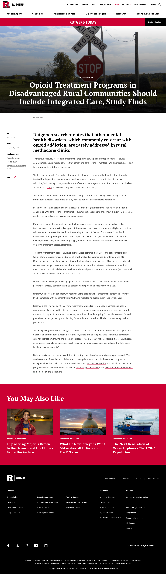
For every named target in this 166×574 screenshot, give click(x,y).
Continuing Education (15, 507)
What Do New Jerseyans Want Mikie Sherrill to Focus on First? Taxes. (82, 448)
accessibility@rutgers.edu (74, 563)
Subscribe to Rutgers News (141, 545)
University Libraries (107, 507)
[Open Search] (159, 4)
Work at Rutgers (72, 497)
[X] (17, 545)
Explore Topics (155, 22)
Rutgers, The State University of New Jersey (76, 568)
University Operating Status (137, 497)
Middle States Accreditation (110, 518)
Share (11, 177)
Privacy (129, 528)
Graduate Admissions (45, 497)
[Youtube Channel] (36, 545)
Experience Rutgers (96, 13)
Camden (94, 4)
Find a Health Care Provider (76, 502)
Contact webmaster (111, 568)
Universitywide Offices (45, 512)
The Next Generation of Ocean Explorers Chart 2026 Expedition (134, 448)
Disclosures (130, 523)
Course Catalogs (106, 502)
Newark (85, 4)
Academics (37, 13)
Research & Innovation (83, 77)
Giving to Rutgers (13, 512)
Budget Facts (131, 513)
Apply (117, 4)
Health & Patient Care (147, 13)
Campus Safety (12, 497)
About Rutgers (14, 13)
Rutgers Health (106, 4)
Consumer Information (134, 518)
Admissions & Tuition (64, 13)
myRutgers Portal (106, 512)
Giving (153, 4)
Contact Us (11, 502)
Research (121, 13)
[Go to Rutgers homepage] (13, 4)
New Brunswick (73, 4)
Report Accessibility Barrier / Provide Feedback (111, 563)
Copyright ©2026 (54, 568)
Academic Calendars (107, 497)
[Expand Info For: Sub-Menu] (126, 4)
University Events (73, 507)
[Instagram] (26, 545)
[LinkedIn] (45, 545)
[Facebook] (8, 545)
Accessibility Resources (135, 507)
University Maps (43, 507)
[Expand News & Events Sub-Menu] (141, 4)
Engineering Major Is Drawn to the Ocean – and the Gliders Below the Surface (30, 448)
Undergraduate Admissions (47, 502)
